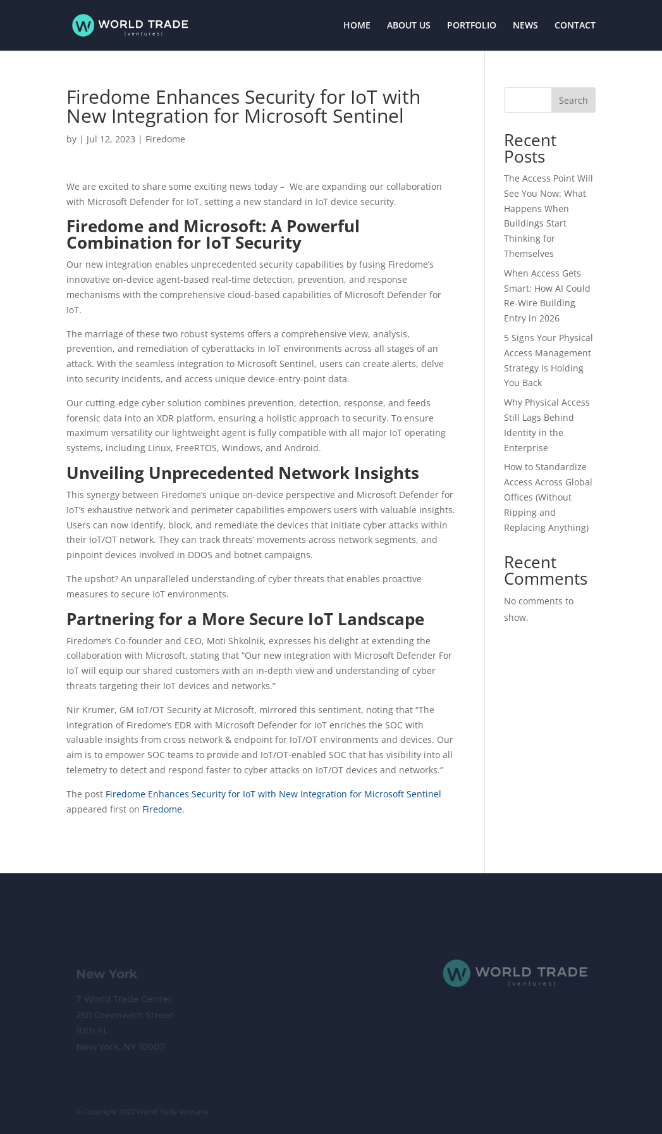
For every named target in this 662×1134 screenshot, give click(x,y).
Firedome (165, 139)
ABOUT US (409, 26)
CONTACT (575, 26)
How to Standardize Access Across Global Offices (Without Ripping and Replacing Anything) (548, 497)
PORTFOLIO (471, 26)
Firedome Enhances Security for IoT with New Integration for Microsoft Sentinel (273, 794)
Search (573, 100)
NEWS (525, 26)
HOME (357, 26)
